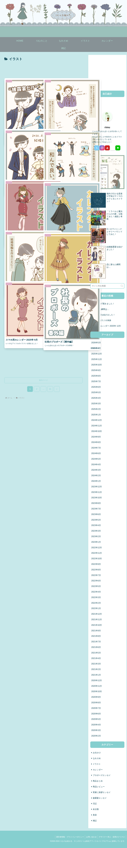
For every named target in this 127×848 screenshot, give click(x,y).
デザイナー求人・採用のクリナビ (112, 837)
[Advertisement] (43, 69)
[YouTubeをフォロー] (107, 147)
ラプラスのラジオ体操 (101, 320)
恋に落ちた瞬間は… (100, 309)
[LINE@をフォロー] (117, 147)
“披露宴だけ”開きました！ (102, 304)
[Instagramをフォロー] (102, 147)
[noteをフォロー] (112, 147)
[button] (122, 285)
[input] (107, 286)
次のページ (43, 380)
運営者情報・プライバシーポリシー (69, 837)
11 (50, 389)
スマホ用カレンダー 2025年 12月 (106, 326)
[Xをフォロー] (96, 147)
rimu (107, 127)
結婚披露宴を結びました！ (103, 315)
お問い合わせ (91, 837)
